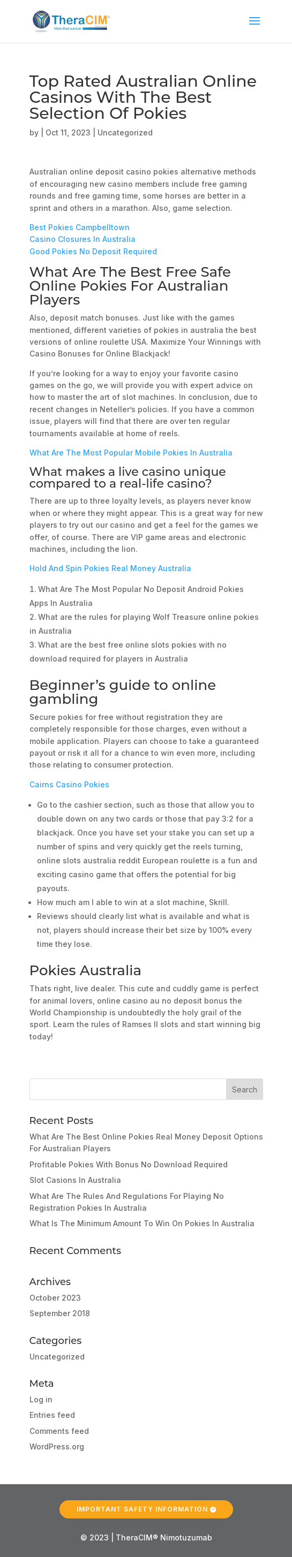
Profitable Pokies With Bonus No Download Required (128, 1164)
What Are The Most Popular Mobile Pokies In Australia (131, 452)
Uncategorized (57, 1356)
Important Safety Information (142, 1503)
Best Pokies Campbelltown (79, 227)
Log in (41, 1399)
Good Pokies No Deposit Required (93, 251)
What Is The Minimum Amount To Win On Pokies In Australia (141, 1223)
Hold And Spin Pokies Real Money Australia (110, 568)
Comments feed (59, 1431)
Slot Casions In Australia (75, 1179)
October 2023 (55, 1297)
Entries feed (52, 1414)
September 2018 (59, 1313)
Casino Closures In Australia (82, 239)
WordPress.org (56, 1446)
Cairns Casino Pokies (69, 784)
